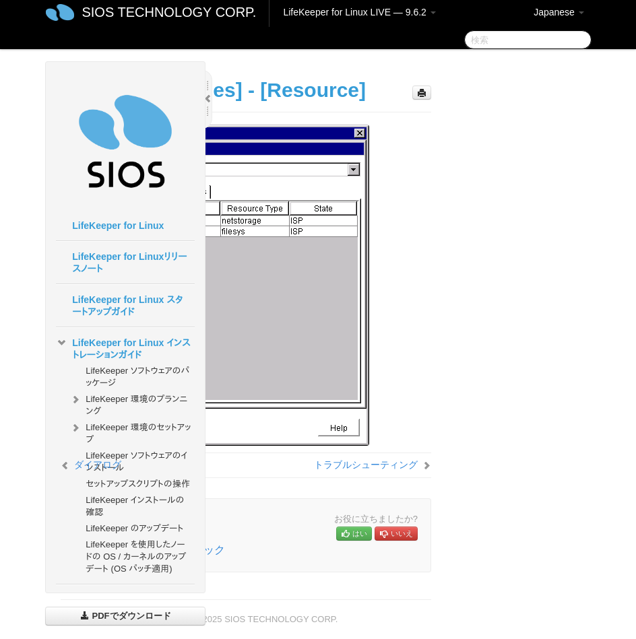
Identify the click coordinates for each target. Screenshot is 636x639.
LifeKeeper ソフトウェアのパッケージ (137, 377)
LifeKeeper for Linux (118, 225)
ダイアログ (97, 464)
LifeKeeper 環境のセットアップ (130, 431)
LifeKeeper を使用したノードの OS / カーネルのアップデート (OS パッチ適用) (136, 556)
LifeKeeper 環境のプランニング (128, 403)
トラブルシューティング (366, 464)
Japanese (559, 12)
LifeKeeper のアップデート (134, 528)
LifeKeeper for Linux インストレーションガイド (123, 347)
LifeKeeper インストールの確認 (135, 506)
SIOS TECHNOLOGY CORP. (169, 12)
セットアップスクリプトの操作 (137, 484)
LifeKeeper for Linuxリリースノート (129, 262)
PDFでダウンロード (125, 616)
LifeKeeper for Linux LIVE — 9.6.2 (359, 12)
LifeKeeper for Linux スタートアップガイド (127, 305)
